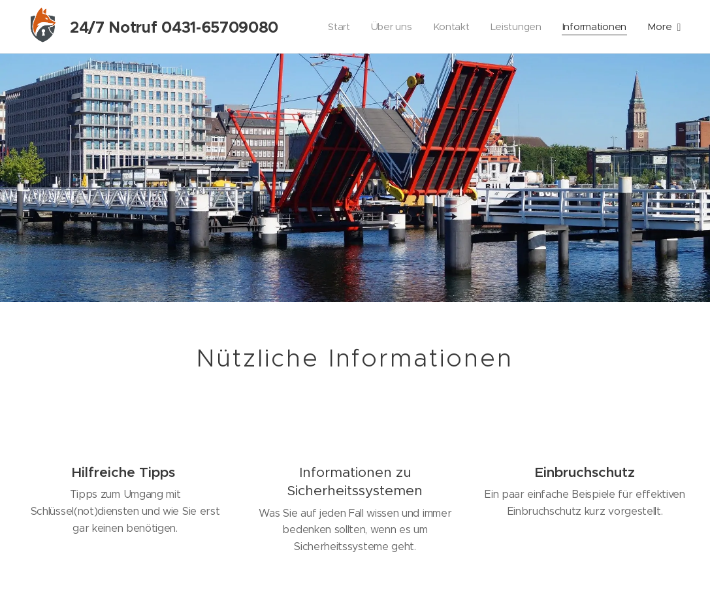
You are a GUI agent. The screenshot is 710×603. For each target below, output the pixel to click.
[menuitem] (335, 26)
